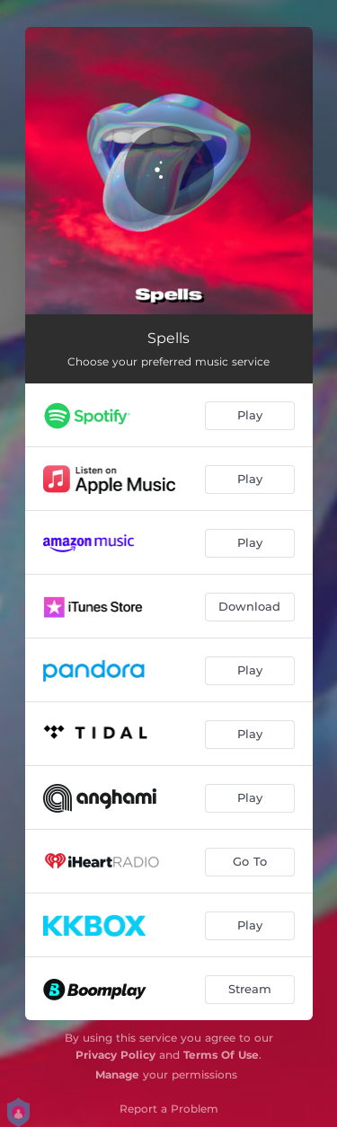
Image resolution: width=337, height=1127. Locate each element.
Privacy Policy (115, 1054)
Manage (117, 1074)
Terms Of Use (221, 1054)
